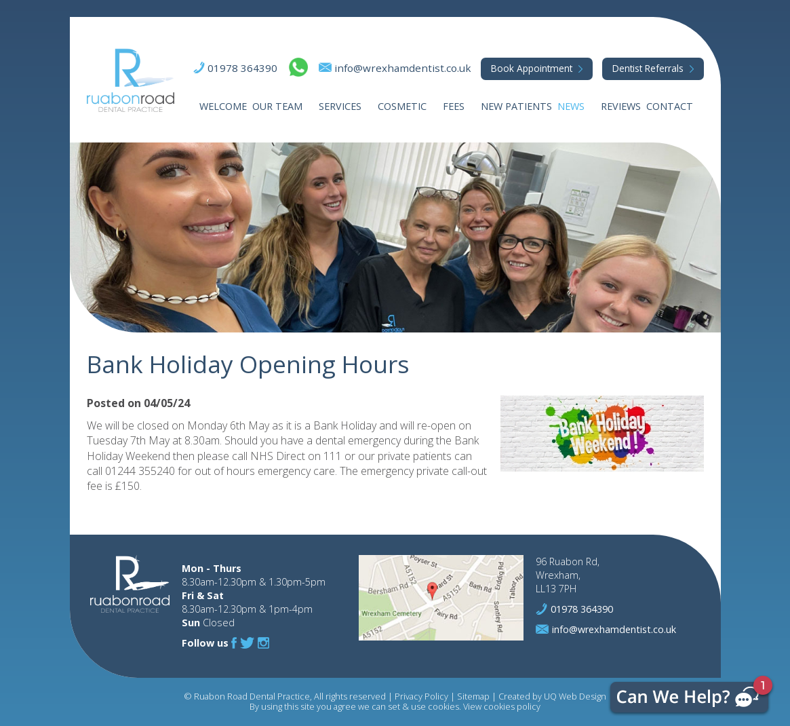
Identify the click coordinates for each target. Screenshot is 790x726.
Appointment (531, 68)
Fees (454, 106)
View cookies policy (501, 706)
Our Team (277, 106)
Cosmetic (402, 106)
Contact (669, 106)
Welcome (223, 106)
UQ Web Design (575, 696)
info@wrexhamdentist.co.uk (402, 68)
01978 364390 (242, 68)
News (571, 106)
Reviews (621, 106)
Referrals (648, 68)
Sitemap (473, 696)
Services (340, 106)
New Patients (516, 106)
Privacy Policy (421, 696)
